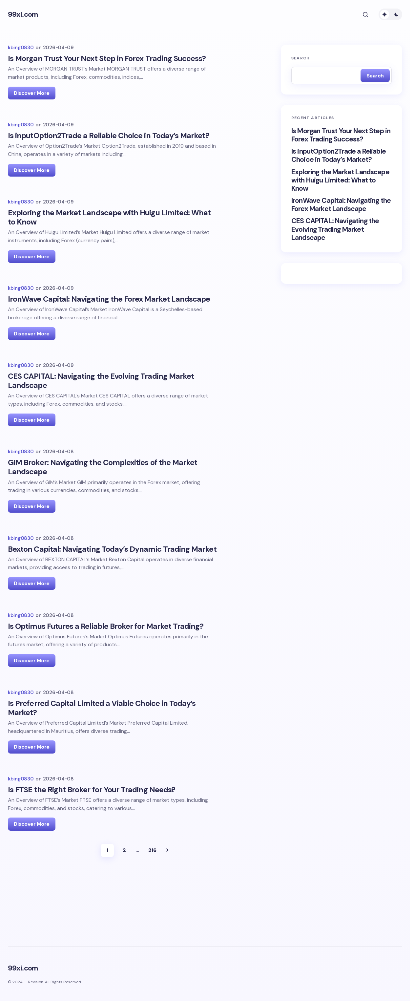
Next (167, 900)
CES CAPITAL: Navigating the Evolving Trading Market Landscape (335, 229)
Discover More (32, 93)
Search (300, 58)
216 (152, 900)
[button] (365, 14)
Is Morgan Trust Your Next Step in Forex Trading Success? (340, 135)
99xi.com (23, 14)
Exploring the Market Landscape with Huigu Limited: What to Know (340, 180)
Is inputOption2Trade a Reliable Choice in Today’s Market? (338, 155)
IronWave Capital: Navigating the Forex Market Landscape (341, 205)
